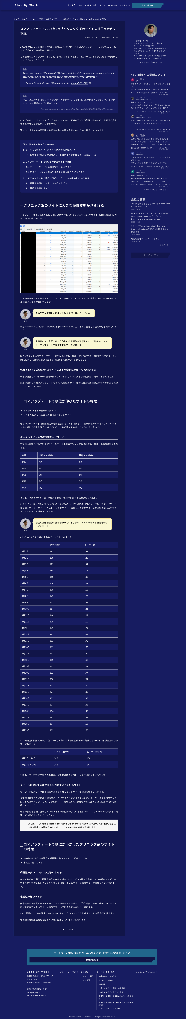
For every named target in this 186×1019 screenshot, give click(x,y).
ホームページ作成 (106, 980)
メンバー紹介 (88, 976)
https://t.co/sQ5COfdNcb (81, 76)
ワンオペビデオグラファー (109, 1008)
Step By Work (26, 5)
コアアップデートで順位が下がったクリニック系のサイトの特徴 (57, 178)
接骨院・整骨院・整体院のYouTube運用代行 (116, 997)
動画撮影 (102, 984)
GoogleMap (34, 992)
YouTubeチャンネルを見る (158, 190)
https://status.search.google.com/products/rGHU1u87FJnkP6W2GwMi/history (76, 109)
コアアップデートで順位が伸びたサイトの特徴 (48, 161)
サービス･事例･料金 (87, 5)
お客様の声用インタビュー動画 (111, 992)
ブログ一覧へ (70, 929)
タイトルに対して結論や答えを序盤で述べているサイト (57, 171)
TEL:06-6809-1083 (36, 995)
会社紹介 (71, 5)
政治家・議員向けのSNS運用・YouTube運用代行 (116, 1003)
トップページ (63, 972)
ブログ (102, 5)
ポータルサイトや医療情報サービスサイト (51, 166)
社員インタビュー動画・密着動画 (112, 988)
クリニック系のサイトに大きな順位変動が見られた (50, 150)
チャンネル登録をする (152, 62)
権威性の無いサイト (40, 188)
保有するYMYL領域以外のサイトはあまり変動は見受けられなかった (63, 155)
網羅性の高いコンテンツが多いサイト (48, 183)
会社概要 (86, 980)
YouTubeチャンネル (118, 5)
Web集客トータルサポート (109, 976)
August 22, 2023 (79, 82)
